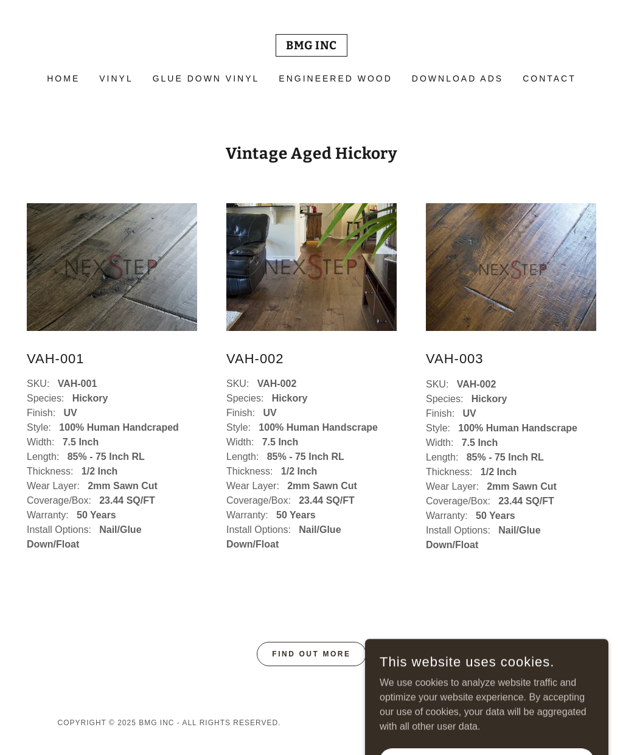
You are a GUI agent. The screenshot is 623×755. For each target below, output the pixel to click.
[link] (311, 46)
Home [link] (63, 78)
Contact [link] (549, 78)
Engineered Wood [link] (335, 78)
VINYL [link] (116, 78)
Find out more (311, 654)
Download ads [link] (457, 78)
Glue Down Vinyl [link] (206, 78)
